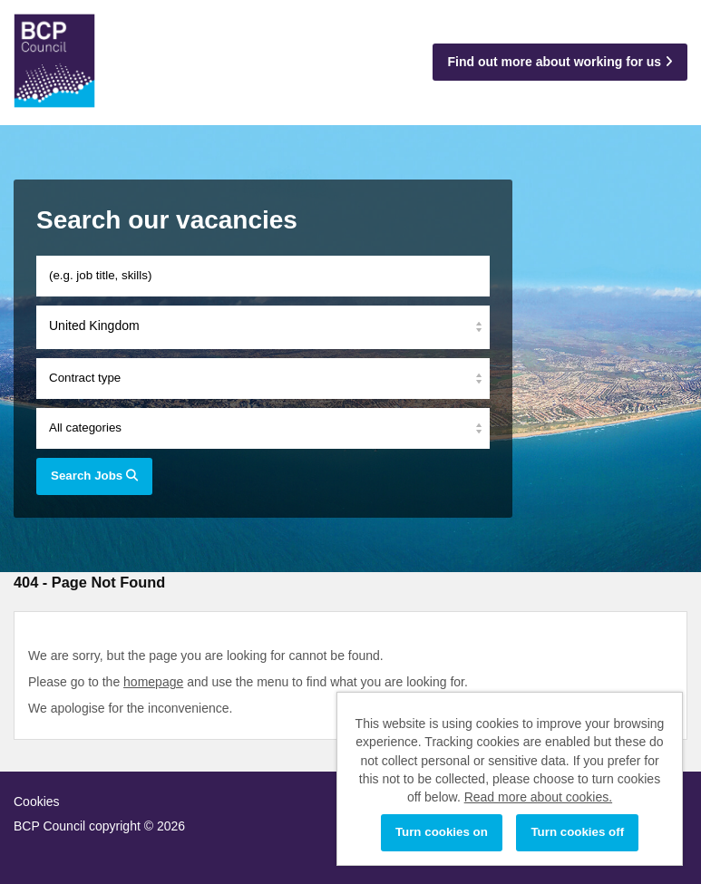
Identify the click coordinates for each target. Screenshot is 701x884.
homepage (153, 682)
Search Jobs (94, 475)
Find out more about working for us (560, 61)
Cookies (37, 801)
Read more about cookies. (538, 797)
